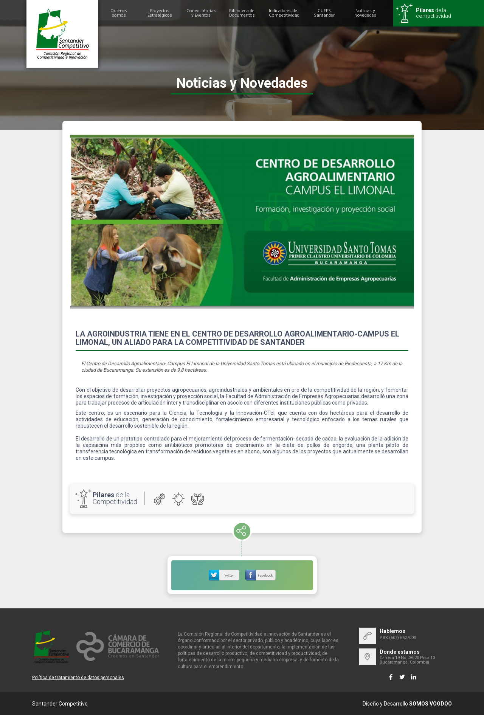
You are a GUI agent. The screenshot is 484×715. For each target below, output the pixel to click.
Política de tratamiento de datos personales (78, 677)
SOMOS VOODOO (430, 704)
